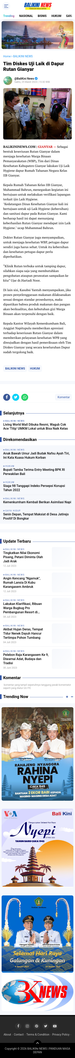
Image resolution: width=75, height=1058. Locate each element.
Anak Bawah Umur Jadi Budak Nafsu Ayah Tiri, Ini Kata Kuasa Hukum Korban (36, 455)
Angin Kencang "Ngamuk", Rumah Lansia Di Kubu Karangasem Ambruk (21, 582)
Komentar (63, 397)
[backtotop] (38, 1044)
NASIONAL (26, 16)
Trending (8, 16)
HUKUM (56, 16)
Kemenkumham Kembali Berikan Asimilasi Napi (37, 502)
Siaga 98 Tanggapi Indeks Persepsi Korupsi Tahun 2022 (34, 488)
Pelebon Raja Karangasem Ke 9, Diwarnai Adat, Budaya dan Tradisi (26, 659)
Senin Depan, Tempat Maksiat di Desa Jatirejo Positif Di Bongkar (36, 516)
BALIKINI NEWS (15, 368)
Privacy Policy (60, 1034)
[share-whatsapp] (24, 397)
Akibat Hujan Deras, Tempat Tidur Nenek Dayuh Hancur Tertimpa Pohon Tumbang (23, 633)
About (7, 1034)
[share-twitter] (15, 397)
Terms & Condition (37, 1034)
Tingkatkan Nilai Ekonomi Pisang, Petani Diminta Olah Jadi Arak (23, 557)
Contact (19, 1034)
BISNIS (42, 16)
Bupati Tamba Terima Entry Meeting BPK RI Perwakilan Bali (34, 472)
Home (7, 56)
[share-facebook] (6, 397)
